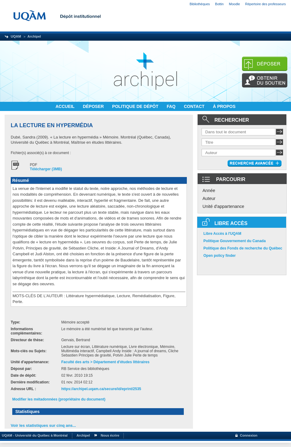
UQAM (16, 36)
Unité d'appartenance (223, 206)
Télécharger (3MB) (46, 169)
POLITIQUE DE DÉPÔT (136, 106)
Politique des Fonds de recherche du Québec (242, 248)
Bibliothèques (200, 4)
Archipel (34, 36)
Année (208, 190)
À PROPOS (224, 106)
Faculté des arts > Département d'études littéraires (105, 362)
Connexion (248, 435)
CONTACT (195, 106)
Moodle (234, 4)
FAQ (172, 106)
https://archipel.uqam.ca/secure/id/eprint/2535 (101, 389)
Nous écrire (110, 435)
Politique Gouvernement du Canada (234, 241)
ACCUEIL (65, 106)
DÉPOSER (94, 106)
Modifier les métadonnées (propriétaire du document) (58, 399)
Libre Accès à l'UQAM (222, 233)
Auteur (208, 198)
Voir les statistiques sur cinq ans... (43, 425)
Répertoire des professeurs (265, 4)
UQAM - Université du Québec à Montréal (34, 435)
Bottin (219, 4)
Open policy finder (219, 255)
